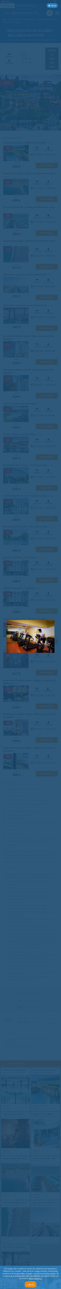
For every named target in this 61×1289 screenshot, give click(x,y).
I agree (30, 1284)
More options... (35, 1278)
